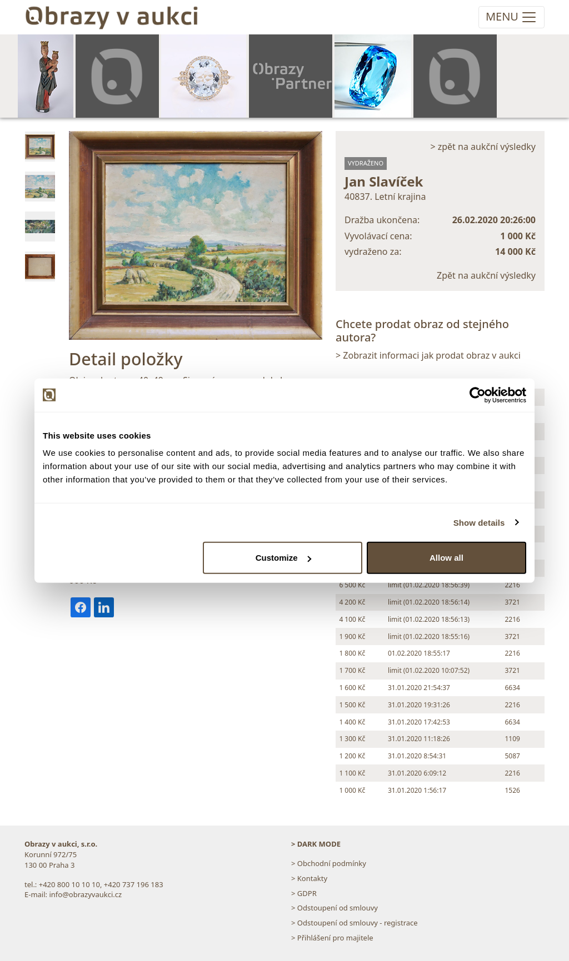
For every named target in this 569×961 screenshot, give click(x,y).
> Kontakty (309, 878)
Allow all (446, 557)
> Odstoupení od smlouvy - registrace (354, 923)
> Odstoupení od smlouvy (334, 908)
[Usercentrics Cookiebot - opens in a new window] (477, 394)
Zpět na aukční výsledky (486, 275)
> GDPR (304, 893)
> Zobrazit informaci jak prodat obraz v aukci (428, 355)
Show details (479, 522)
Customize (283, 557)
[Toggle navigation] (511, 17)
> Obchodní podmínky (328, 863)
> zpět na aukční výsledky (483, 146)
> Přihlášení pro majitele (332, 938)
